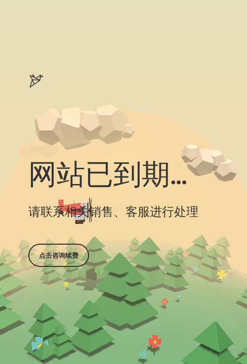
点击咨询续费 (58, 255)
